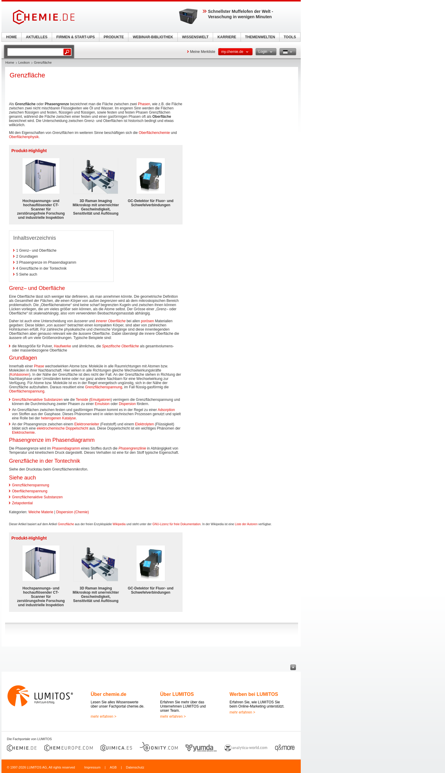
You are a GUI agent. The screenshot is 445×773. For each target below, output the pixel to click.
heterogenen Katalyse (58, 418)
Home (9, 62)
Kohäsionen (19, 374)
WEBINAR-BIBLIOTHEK (153, 37)
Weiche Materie (40, 512)
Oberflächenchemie (154, 133)
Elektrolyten (144, 424)
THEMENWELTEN (260, 37)
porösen (147, 321)
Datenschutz (135, 767)
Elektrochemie (23, 432)
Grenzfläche (66, 524)
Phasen (144, 104)
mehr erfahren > (103, 716)
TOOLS (290, 37)
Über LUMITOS (177, 694)
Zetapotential (22, 503)
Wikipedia (119, 524)
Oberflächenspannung (26, 391)
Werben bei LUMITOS (254, 694)
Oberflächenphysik (24, 137)
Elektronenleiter (86, 424)
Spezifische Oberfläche (120, 346)
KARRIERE (227, 37)
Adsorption (166, 410)
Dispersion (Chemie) (72, 512)
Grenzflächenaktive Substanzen (37, 400)
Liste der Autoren (246, 524)
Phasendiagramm (66, 448)
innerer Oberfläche (110, 321)
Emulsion (102, 404)
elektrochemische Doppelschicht (62, 428)
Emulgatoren (100, 400)
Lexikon (24, 62)
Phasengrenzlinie (132, 448)
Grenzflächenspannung (103, 387)
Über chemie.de (108, 694)
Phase (39, 366)
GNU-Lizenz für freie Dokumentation (176, 524)
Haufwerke (62, 346)
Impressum (92, 767)
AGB (113, 767)
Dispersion (127, 404)
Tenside (82, 400)
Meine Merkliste (202, 52)
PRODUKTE (114, 37)
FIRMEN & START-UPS (75, 37)
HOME (11, 37)
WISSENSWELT (195, 37)
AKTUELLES (37, 37)
